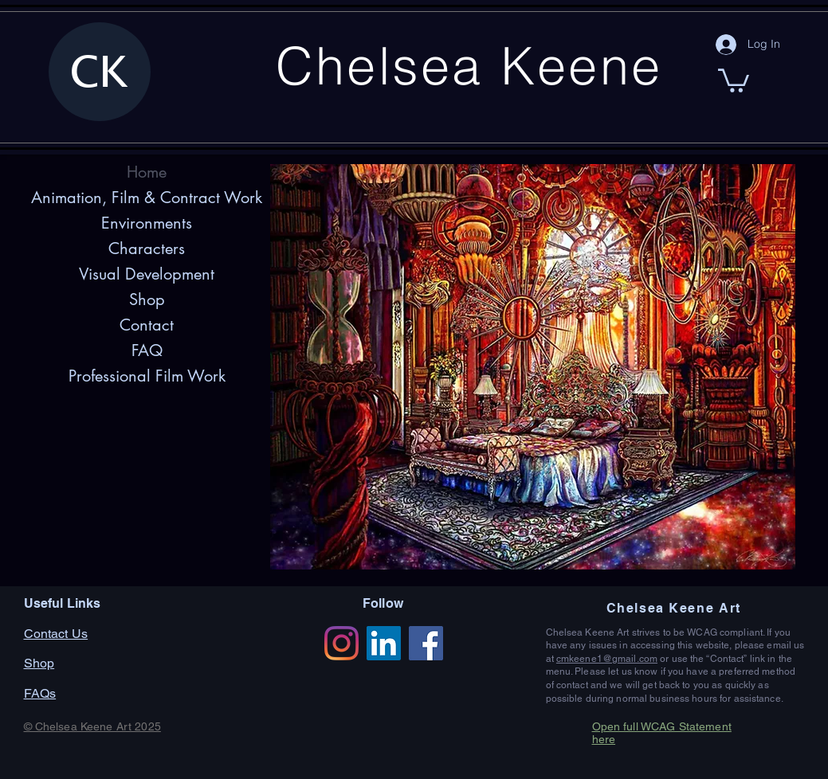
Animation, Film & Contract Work (146, 197)
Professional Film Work (147, 376)
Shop (147, 299)
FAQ (147, 350)
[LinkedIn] (384, 643)
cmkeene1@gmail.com (606, 658)
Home (147, 172)
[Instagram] (341, 643)
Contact (147, 325)
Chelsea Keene (469, 65)
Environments (146, 223)
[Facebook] (426, 643)
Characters (146, 248)
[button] (733, 79)
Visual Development (146, 274)
